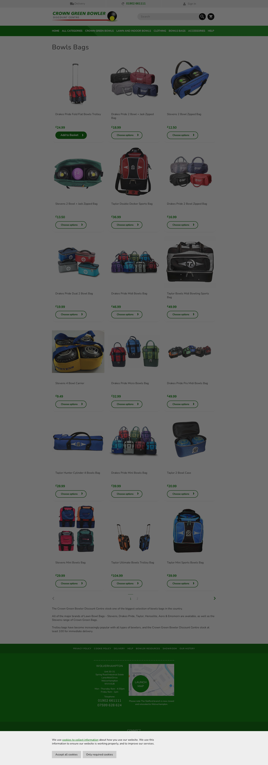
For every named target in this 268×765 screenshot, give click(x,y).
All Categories (72, 31)
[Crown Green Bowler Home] (85, 16)
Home (55, 31)
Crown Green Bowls (99, 31)
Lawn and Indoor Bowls (133, 31)
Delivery (77, 4)
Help (211, 31)
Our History (187, 648)
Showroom (170, 648)
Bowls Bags (177, 31)
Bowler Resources (148, 648)
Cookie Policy (102, 648)
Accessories (196, 31)
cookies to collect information (80, 740)
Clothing (160, 31)
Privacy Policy (82, 648)
